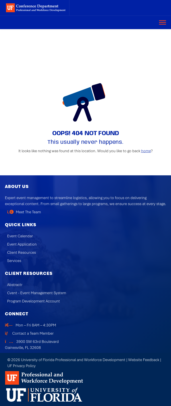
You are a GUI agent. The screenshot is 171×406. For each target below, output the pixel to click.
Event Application (22, 244)
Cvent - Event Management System (36, 292)
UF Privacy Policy (21, 365)
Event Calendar (20, 236)
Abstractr (14, 284)
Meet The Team (28, 212)
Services (14, 260)
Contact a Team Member (33, 333)
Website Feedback (143, 359)
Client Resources (21, 252)
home (146, 150)
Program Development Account (33, 301)
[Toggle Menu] (162, 22)
